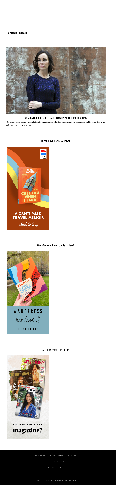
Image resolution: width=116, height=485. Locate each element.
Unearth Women (58, 9)
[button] (58, 22)
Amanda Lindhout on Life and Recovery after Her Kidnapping (56, 117)
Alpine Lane (76, 481)
